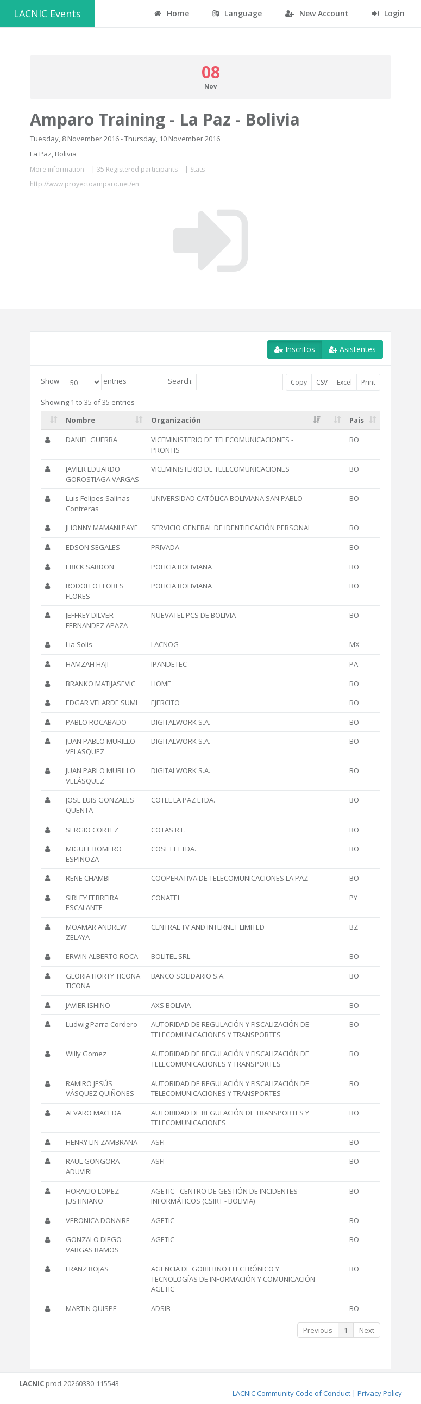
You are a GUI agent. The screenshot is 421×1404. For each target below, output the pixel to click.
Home (171, 13)
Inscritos (294, 349)
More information (57, 169)
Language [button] (237, 13)
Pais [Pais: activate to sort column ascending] (356, 420)
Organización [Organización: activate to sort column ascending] (176, 420)
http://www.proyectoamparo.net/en (84, 184)
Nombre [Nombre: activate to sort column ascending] (80, 420)
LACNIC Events (47, 13)
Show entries (84, 382)
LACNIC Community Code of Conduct (291, 1393)
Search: (225, 382)
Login (388, 13)
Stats (197, 169)
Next (366, 1330)
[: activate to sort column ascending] (51, 420)
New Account (317, 13)
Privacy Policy (379, 1393)
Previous (317, 1330)
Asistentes (352, 349)
